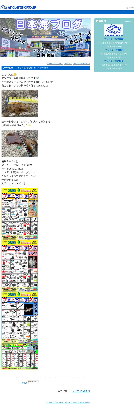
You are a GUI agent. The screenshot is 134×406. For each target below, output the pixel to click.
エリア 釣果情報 (81, 391)
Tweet (23, 382)
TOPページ (68, 64)
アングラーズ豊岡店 (114, 50)
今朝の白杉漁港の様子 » (81, 64)
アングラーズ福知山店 (114, 61)
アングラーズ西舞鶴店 (114, 39)
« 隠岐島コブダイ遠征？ (55, 64)
